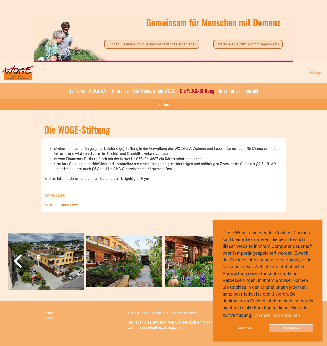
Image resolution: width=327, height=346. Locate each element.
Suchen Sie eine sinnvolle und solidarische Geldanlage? (151, 44)
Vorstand (50, 318)
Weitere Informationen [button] (277, 315)
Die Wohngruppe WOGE (154, 90)
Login (316, 72)
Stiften (163, 104)
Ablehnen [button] (245, 328)
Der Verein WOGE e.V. (88, 90)
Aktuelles (120, 90)
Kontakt (251, 90)
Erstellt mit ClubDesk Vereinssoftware (174, 313)
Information (229, 90)
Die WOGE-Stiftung (197, 90)
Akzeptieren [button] (291, 328)
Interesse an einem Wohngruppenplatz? (248, 44)
